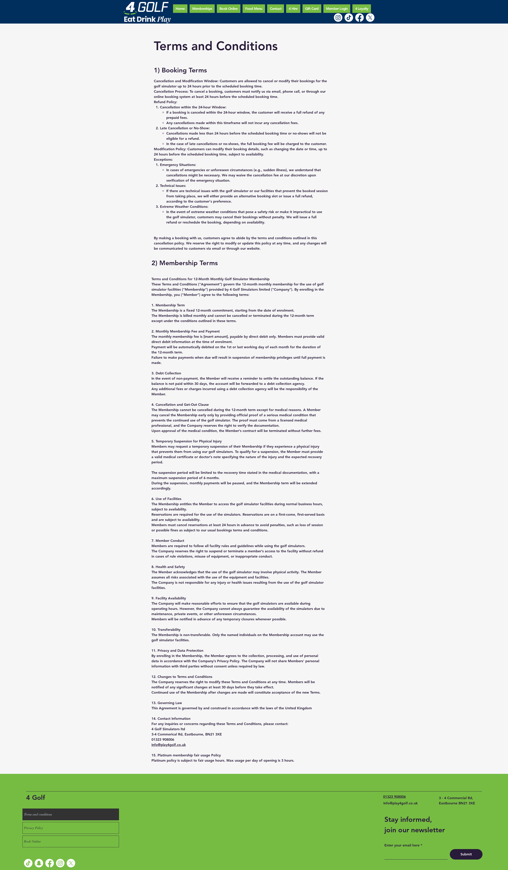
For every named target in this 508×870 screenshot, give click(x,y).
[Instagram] (338, 17)
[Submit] (466, 854)
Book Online (32, 841)
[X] (370, 17)
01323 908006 (394, 797)
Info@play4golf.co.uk (168, 745)
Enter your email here (402, 845)
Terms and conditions (38, 814)
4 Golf (35, 798)
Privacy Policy (33, 828)
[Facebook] (359, 17)
